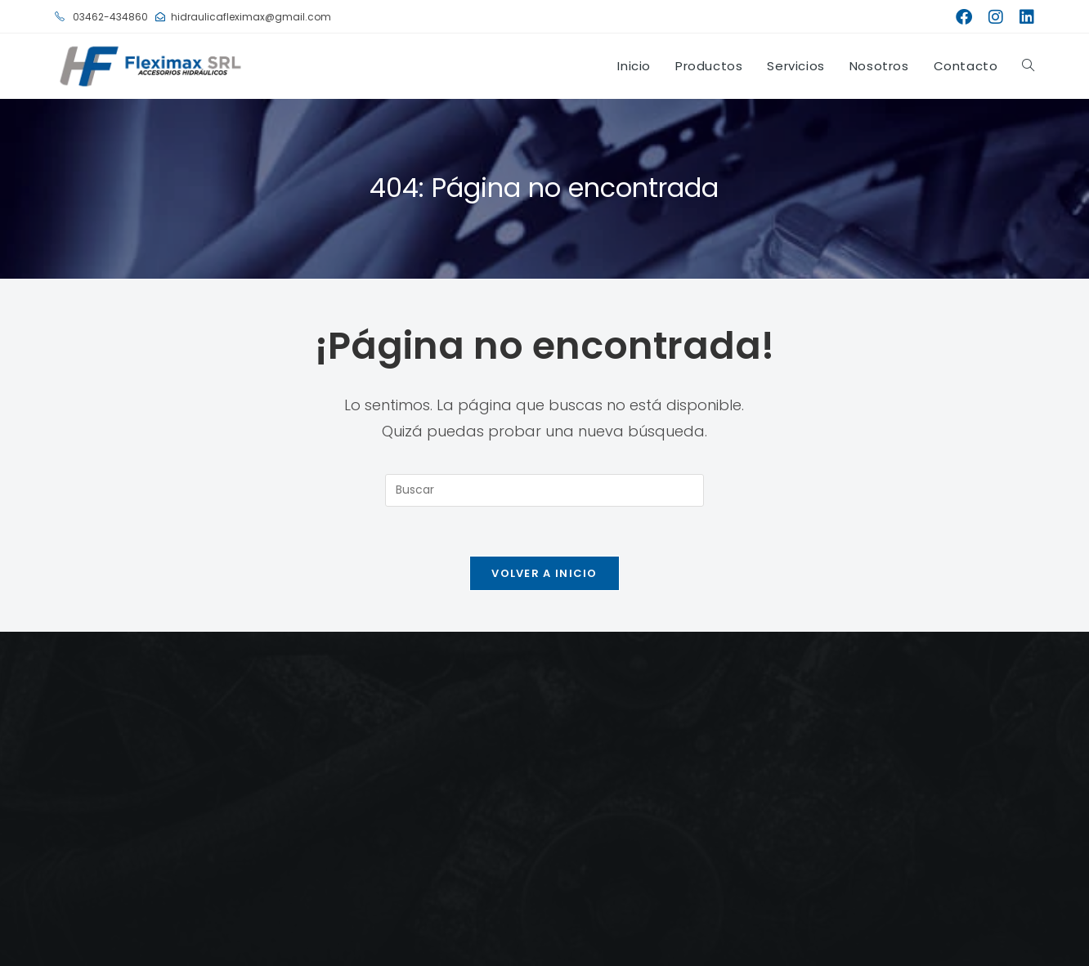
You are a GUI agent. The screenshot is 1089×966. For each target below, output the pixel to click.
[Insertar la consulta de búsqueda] (544, 490)
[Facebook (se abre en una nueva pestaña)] (964, 17)
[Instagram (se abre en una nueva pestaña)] (995, 17)
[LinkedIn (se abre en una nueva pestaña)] (1022, 17)
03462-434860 (101, 17)
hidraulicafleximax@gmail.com (243, 17)
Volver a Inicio (544, 573)
